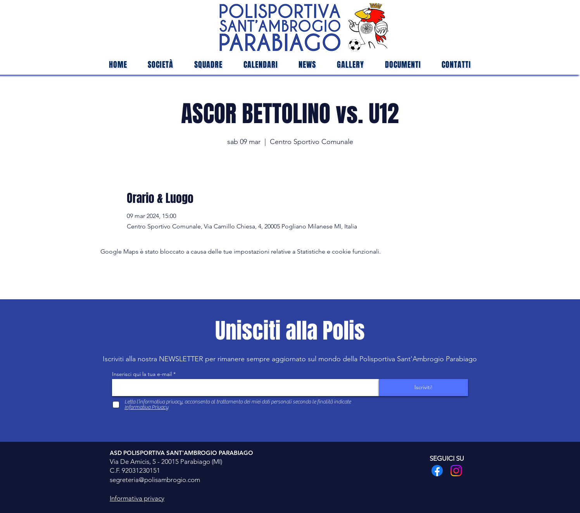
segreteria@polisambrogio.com (155, 480)
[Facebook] (437, 470)
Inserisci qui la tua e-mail (142, 374)
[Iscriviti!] (423, 387)
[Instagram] (456, 470)
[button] (208, 64)
